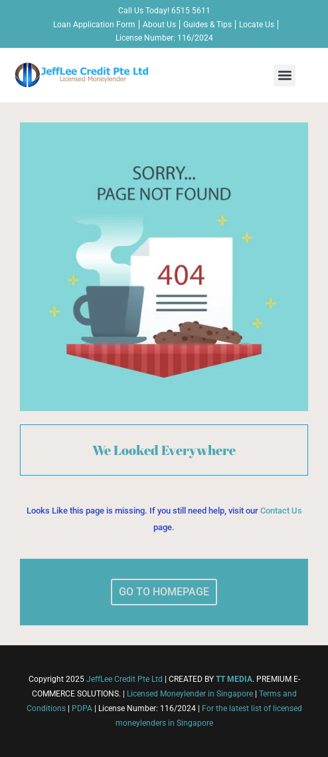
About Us (159, 24)
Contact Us (281, 511)
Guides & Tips (207, 24)
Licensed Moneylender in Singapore (190, 693)
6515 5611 (190, 10)
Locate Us (256, 24)
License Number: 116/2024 (164, 38)
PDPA (82, 708)
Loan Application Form (94, 24)
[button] (284, 75)
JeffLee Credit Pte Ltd (124, 679)
